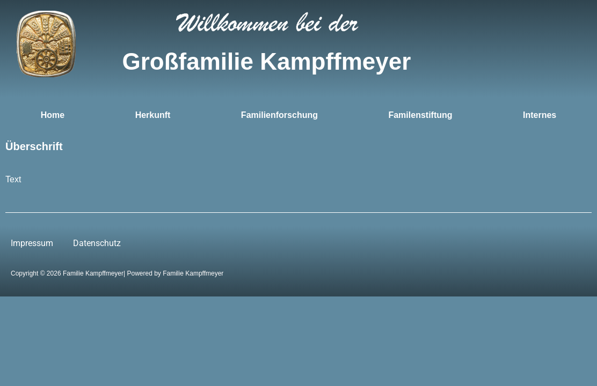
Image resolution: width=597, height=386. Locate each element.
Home (52, 115)
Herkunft (153, 115)
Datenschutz (97, 243)
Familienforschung (279, 115)
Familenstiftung (420, 115)
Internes (539, 115)
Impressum (32, 243)
